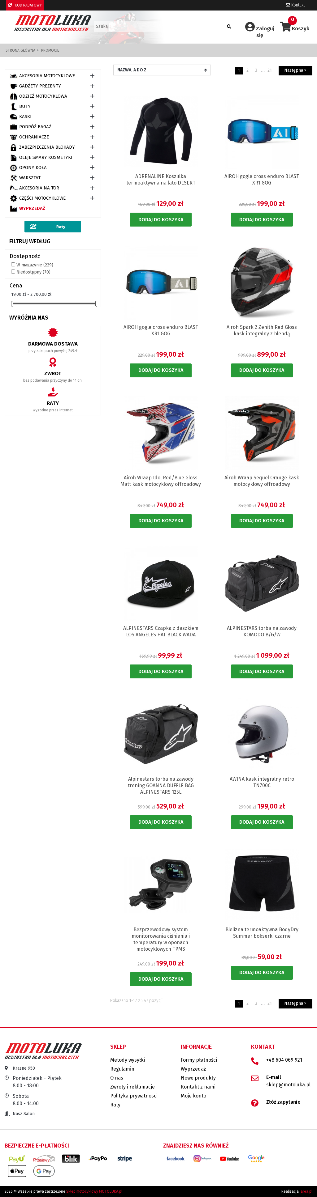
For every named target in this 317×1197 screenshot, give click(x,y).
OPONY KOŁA (28, 168)
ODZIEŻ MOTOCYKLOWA (38, 96)
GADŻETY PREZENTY (35, 86)
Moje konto (193, 1096)
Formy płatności (199, 1060)
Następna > (295, 70)
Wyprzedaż (27, 209)
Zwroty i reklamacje (132, 1087)
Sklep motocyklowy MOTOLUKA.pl (94, 1191)
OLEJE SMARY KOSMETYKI (41, 158)
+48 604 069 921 (284, 1060)
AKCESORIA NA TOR (34, 188)
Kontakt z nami (198, 1087)
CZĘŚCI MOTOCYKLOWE (38, 198)
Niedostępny (33, 272)
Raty (115, 1105)
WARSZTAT (25, 178)
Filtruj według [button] (29, 241)
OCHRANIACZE (29, 137)
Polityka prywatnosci (134, 1096)
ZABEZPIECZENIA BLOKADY (42, 147)
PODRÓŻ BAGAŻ (30, 127)
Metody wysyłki (127, 1060)
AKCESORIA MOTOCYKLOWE (42, 76)
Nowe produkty (198, 1078)
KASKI (21, 117)
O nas (116, 1078)
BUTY (20, 107)
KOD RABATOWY (25, 5)
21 (269, 70)
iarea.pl (306, 1191)
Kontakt (295, 5)
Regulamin (122, 1069)
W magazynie (34, 265)
